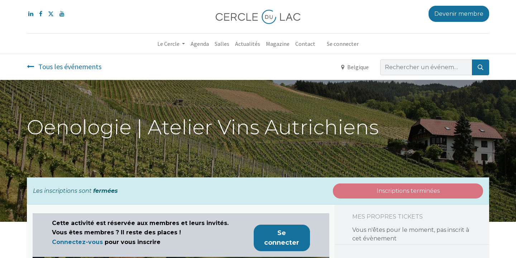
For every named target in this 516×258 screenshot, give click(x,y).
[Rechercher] (480, 67)
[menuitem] (200, 44)
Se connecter (343, 43)
